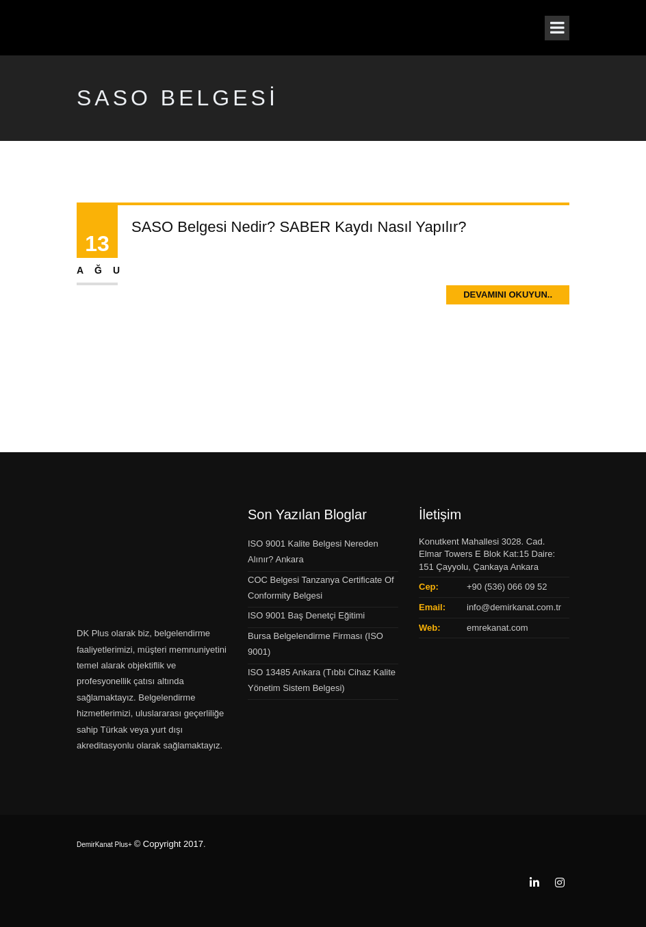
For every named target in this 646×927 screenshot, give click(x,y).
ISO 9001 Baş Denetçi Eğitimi (306, 615)
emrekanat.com (497, 628)
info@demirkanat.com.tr (514, 607)
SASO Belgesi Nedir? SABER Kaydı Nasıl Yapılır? (299, 226)
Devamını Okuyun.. (507, 294)
